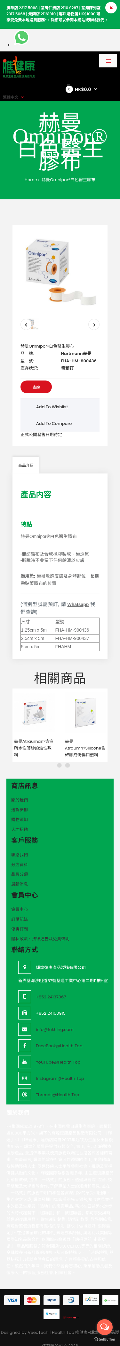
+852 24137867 (51, 984)
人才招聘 (19, 817)
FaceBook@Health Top (59, 1033)
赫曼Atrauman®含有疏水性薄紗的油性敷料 (34, 735)
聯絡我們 (19, 842)
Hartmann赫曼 (76, 353)
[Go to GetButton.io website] (104, 1339)
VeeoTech (38, 1320)
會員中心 (19, 897)
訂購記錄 (19, 907)
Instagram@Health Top (60, 1066)
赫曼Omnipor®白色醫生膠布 (68, 180)
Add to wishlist (52, 407)
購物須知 (19, 807)
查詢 (36, 387)
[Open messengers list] (105, 1327)
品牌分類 (19, 862)
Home (31, 180)
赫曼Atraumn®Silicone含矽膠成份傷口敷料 (85, 735)
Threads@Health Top (57, 1082)
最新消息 (19, 872)
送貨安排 (19, 797)
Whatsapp (78, 604)
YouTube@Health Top (58, 1050)
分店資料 (19, 852)
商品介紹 (26, 465)
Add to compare (54, 423)
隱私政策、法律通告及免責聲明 (40, 926)
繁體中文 (10, 97)
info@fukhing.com (55, 1017)
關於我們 (19, 787)
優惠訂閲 (19, 916)
